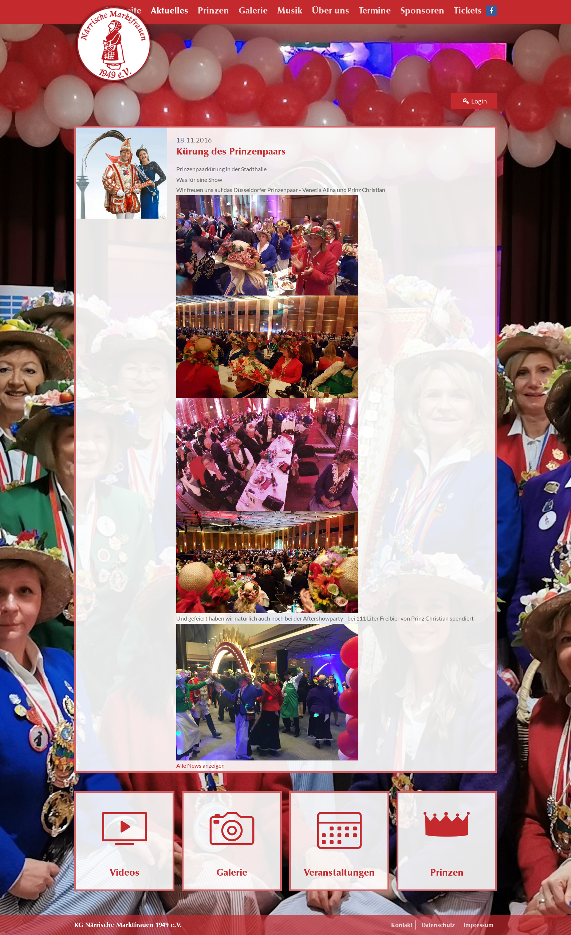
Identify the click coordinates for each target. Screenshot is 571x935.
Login (475, 101)
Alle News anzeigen (200, 765)
